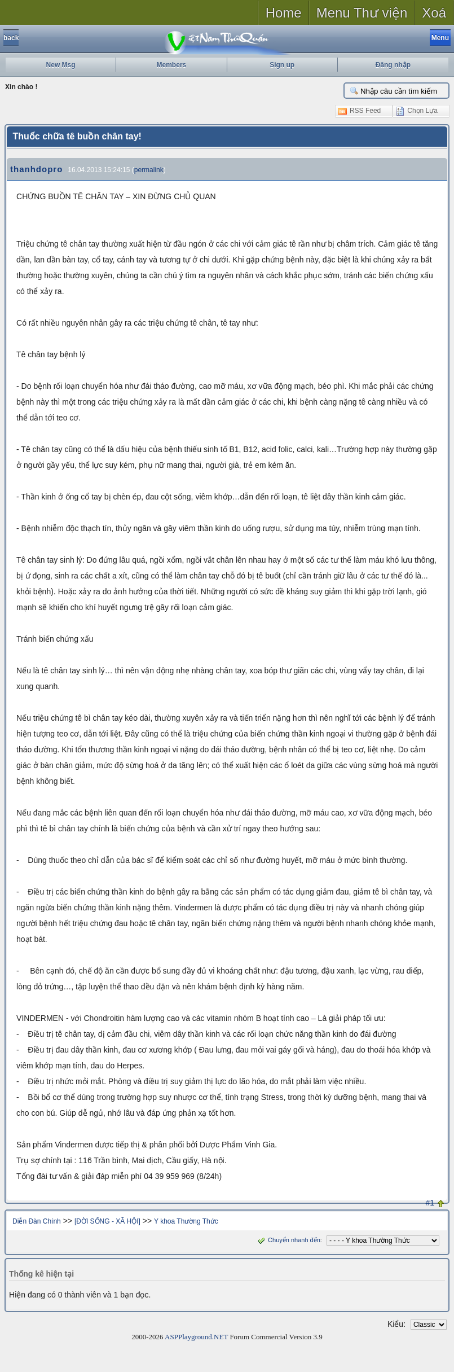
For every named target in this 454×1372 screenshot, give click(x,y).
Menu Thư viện (362, 12)
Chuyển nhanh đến (287, 1240)
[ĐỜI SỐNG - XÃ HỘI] (107, 1221)
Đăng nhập (393, 65)
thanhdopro (36, 169)
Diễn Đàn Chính (36, 1221)
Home (284, 12)
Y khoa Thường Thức (186, 1221)
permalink (149, 170)
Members (172, 65)
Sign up (282, 65)
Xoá (434, 12)
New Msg (61, 65)
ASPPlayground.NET (196, 1336)
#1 (429, 1202)
